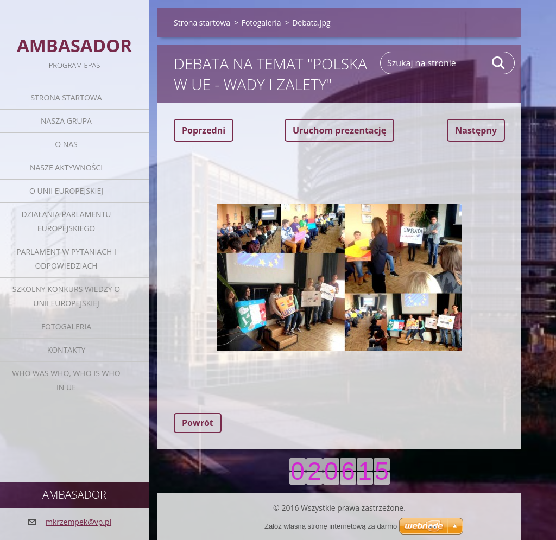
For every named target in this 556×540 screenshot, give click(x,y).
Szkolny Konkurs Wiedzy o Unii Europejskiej (66, 296)
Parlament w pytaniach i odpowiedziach (66, 258)
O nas (66, 144)
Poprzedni (203, 130)
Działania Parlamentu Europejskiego (66, 221)
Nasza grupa (66, 121)
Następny (476, 130)
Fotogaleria (66, 326)
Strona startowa (66, 97)
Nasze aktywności (66, 167)
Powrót (197, 423)
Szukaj (499, 63)
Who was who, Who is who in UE (66, 380)
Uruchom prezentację (339, 130)
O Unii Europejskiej (66, 191)
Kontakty (66, 350)
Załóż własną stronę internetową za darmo (330, 526)
